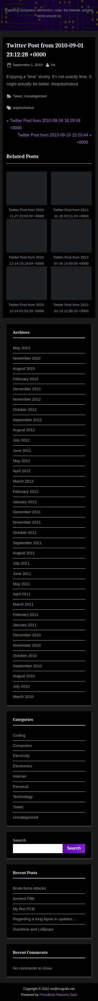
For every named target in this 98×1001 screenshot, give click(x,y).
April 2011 (21, 594)
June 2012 (22, 450)
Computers (22, 745)
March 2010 (23, 696)
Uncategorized (35, 96)
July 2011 (21, 563)
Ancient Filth (24, 898)
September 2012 (27, 420)
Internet (19, 776)
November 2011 (27, 522)
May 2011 (21, 584)
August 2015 (24, 368)
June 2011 (22, 573)
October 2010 (25, 655)
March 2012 (23, 481)
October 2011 (25, 532)
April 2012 (21, 471)
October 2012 (25, 409)
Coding (19, 735)
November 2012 (27, 399)
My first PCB (24, 909)
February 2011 (25, 614)
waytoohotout (23, 108)
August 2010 (24, 676)
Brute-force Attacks (29, 888)
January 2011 (25, 625)
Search (19, 840)
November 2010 (27, 645)
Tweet (17, 96)
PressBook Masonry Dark (58, 995)
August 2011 (24, 553)
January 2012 (25, 502)
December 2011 (27, 512)
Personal (20, 786)
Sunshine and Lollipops (33, 929)
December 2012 (27, 389)
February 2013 (25, 379)
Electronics (22, 766)
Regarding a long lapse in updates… (44, 919)
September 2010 (27, 666)
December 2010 (27, 635)
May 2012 (21, 461)
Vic (53, 64)
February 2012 (25, 491)
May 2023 (21, 348)
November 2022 (27, 358)
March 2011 (23, 604)
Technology (23, 796)
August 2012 (24, 430)
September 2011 (27, 543)
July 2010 (21, 686)
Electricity (21, 755)
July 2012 (21, 440)
